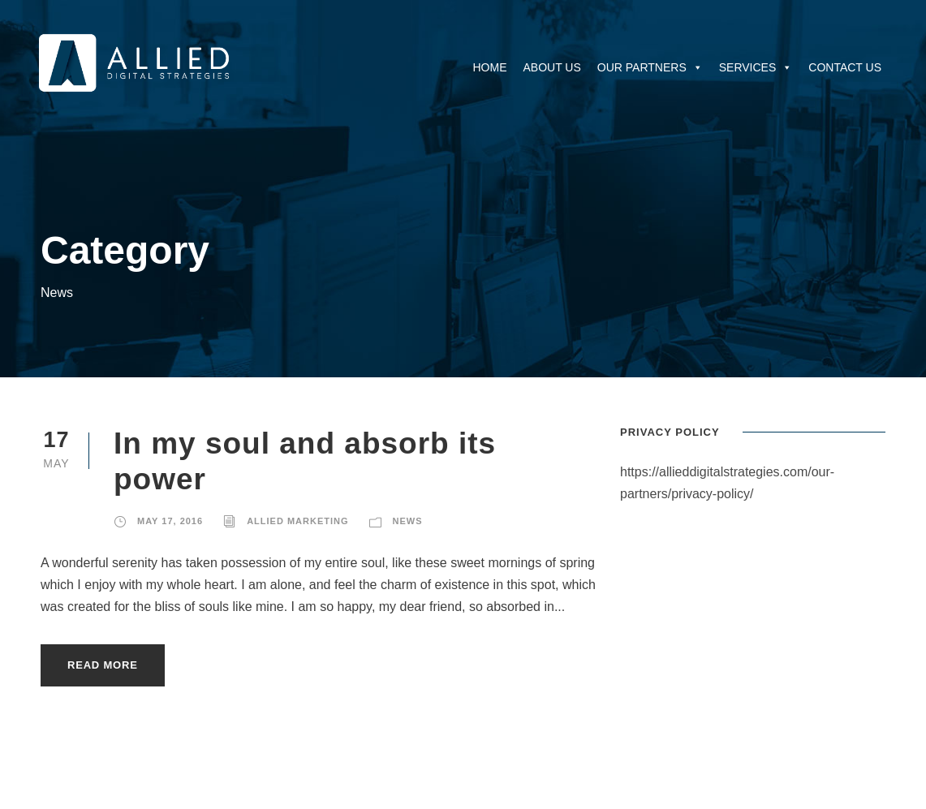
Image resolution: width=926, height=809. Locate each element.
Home (489, 67)
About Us (551, 67)
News (408, 521)
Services (756, 67)
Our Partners (650, 67)
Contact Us (844, 67)
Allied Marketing (297, 521)
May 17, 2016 (170, 521)
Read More (102, 665)
